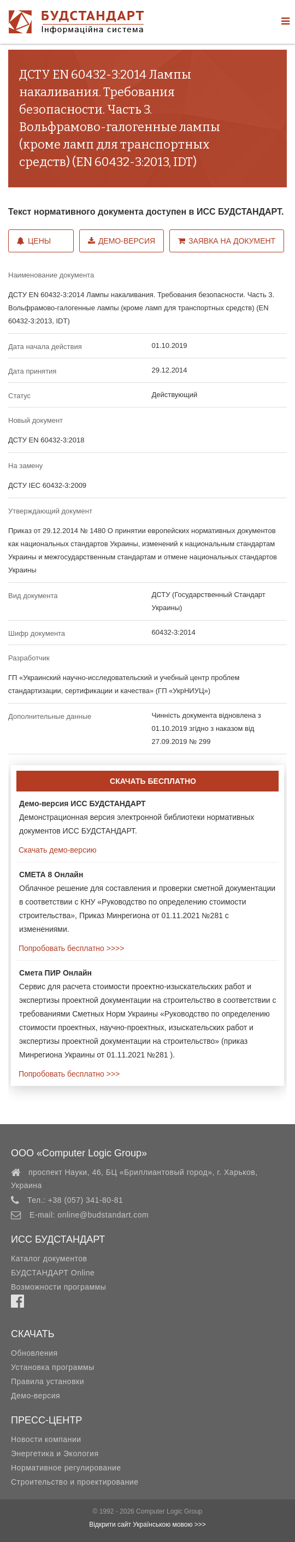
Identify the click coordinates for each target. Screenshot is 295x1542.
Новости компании (46, 1439)
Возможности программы (58, 1287)
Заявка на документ (226, 241)
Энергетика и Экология (54, 1453)
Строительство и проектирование (74, 1482)
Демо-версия (121, 241)
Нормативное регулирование (66, 1467)
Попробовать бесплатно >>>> (70, 948)
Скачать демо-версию (56, 850)
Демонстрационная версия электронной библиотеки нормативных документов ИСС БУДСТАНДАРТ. (136, 817)
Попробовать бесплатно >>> (68, 1074)
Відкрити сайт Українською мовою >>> (147, 1524)
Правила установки (47, 1381)
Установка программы (53, 1367)
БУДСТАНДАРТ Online (53, 1272)
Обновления (34, 1353)
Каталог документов (49, 1258)
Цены (34, 241)
